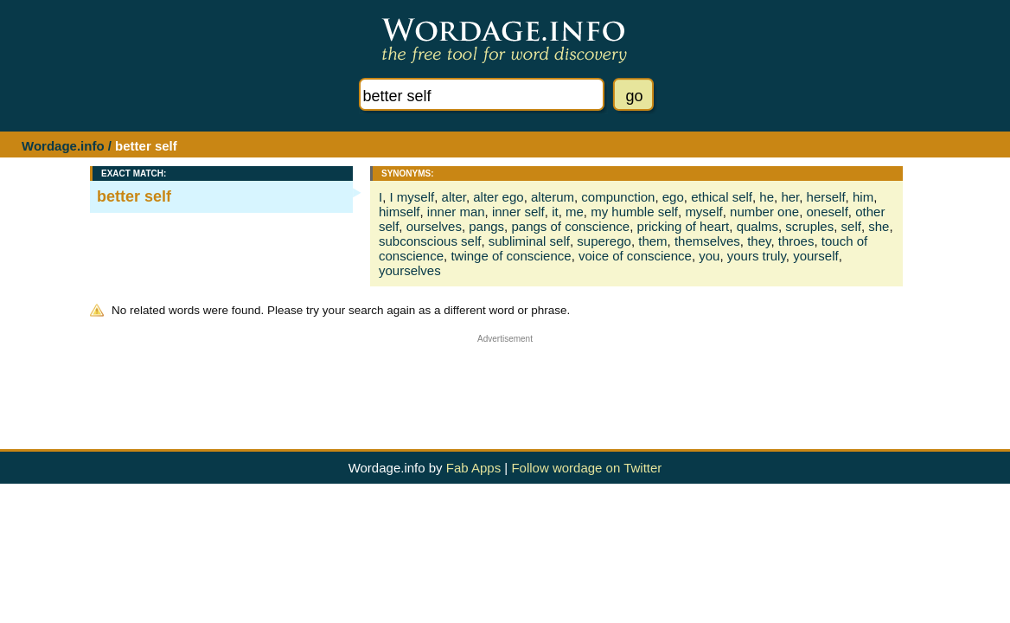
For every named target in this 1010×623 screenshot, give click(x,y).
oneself (826, 211)
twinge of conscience (511, 255)
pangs (486, 226)
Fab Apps (473, 467)
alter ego (498, 196)
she (878, 226)
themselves (707, 241)
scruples (809, 226)
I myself (412, 196)
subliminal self (529, 241)
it (555, 211)
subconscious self (430, 241)
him (863, 196)
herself (826, 196)
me (575, 211)
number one (764, 211)
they (758, 241)
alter (454, 196)
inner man (456, 211)
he (766, 196)
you (709, 255)
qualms (757, 226)
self (851, 226)
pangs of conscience (570, 226)
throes (796, 241)
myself (703, 211)
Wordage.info (63, 145)
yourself (816, 255)
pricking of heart (683, 226)
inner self (518, 211)
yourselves (410, 270)
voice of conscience (635, 255)
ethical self (721, 196)
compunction (618, 196)
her (790, 196)
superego (604, 241)
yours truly (756, 255)
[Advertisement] (505, 382)
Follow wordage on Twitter (586, 467)
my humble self (634, 211)
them (652, 241)
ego (673, 196)
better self (134, 196)
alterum (552, 196)
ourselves (434, 226)
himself (399, 211)
